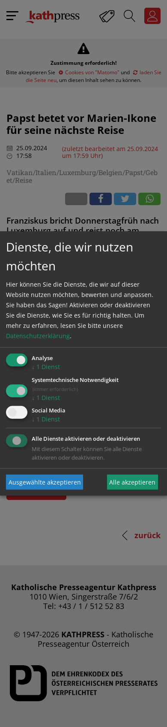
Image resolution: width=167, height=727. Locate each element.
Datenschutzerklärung (38, 336)
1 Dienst (46, 367)
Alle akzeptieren (132, 482)
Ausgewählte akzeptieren (45, 482)
